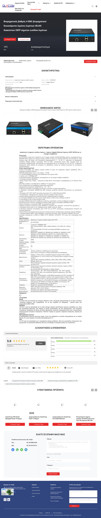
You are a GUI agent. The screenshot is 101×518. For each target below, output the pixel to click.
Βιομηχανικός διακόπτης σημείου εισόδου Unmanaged (56, 497)
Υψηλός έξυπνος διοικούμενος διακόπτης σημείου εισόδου (20, 384)
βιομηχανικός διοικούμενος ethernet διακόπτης (56, 493)
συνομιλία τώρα (10, 39)
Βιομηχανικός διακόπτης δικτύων (55, 488)
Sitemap (41, 512)
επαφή (33, 496)
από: (48, 457)
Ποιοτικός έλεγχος (36, 493)
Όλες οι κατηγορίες (54, 501)
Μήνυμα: (49, 439)
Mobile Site (47, 512)
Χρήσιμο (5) (69, 368)
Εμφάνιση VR (58, 3)
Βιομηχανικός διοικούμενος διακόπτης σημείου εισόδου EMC (27, 380)
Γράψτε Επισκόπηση (41, 344)
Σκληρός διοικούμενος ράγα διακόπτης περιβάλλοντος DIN (62, 380)
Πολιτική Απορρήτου (57, 512)
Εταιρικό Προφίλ (35, 487)
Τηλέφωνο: (50, 465)
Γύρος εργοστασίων (36, 490)
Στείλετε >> (74, 506)
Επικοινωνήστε (53, 474)
